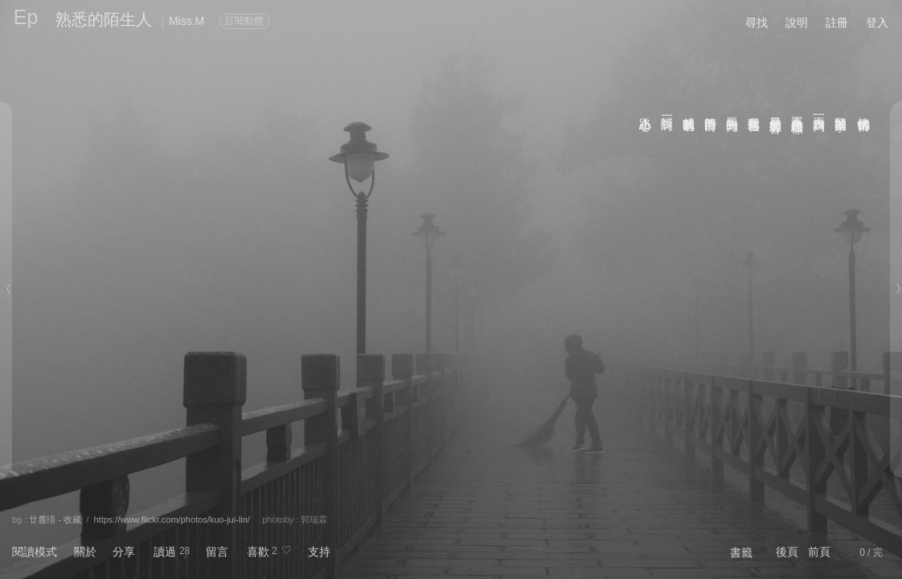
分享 (124, 551)
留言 (217, 551)
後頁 (787, 551)
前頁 (819, 551)
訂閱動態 (244, 21)
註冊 (837, 22)
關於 (85, 551)
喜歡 (258, 551)
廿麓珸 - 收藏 (55, 519)
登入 (877, 22)
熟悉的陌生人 (103, 19)
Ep (26, 17)
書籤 (741, 552)
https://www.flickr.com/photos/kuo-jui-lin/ (171, 519)
